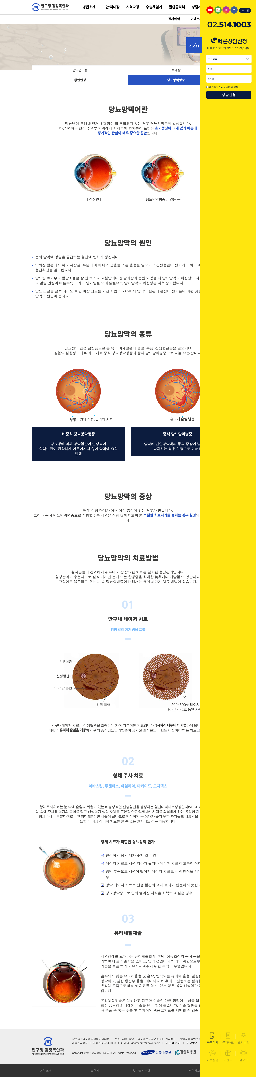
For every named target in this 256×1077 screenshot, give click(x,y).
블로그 (243, 1056)
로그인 (245, 10)
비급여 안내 (173, 1043)
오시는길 (243, 1038)
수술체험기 (154, 7)
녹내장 (176, 70)
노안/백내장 (110, 7)
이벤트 (228, 1056)
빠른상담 (212, 1038)
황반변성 (80, 80)
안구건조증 (80, 70)
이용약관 (192, 1043)
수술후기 (93, 1070)
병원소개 (89, 7)
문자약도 (228, 1038)
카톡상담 (212, 1056)
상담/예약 (199, 7)
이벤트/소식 (198, 19)
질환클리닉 (177, 7)
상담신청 (229, 95)
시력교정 (132, 7)
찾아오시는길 (141, 1070)
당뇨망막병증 (176, 80)
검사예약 (174, 19)
